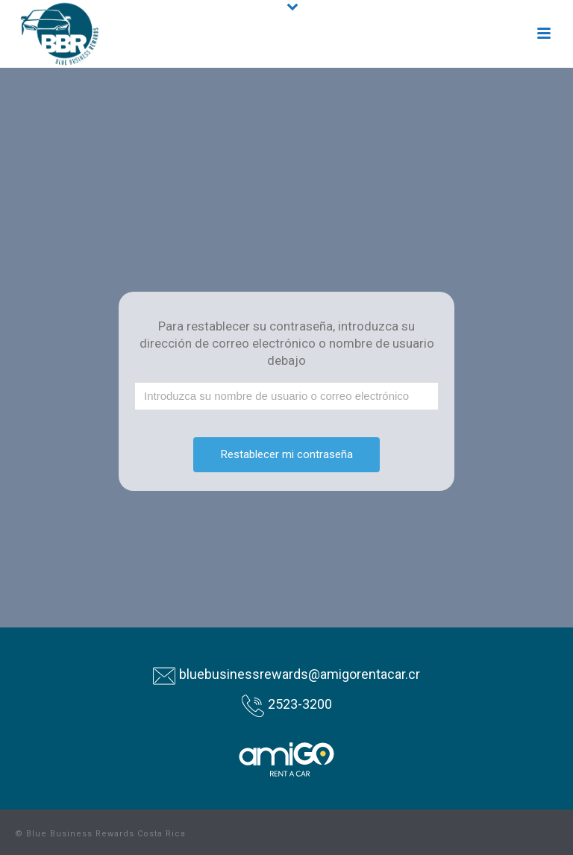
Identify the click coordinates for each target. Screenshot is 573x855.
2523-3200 (300, 704)
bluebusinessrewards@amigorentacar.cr (299, 674)
